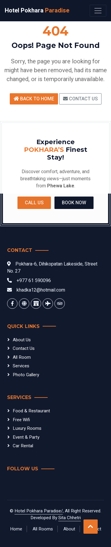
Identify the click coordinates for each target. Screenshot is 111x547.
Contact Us (80, 98)
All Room (22, 357)
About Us (22, 340)
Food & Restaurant (31, 411)
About (69, 529)
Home (16, 529)
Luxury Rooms (27, 428)
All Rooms (43, 529)
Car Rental (23, 446)
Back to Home (34, 98)
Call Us (34, 202)
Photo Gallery (26, 374)
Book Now (74, 202)
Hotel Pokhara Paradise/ (39, 511)
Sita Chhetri (69, 517)
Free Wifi (21, 419)
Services (21, 366)
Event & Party (26, 437)
